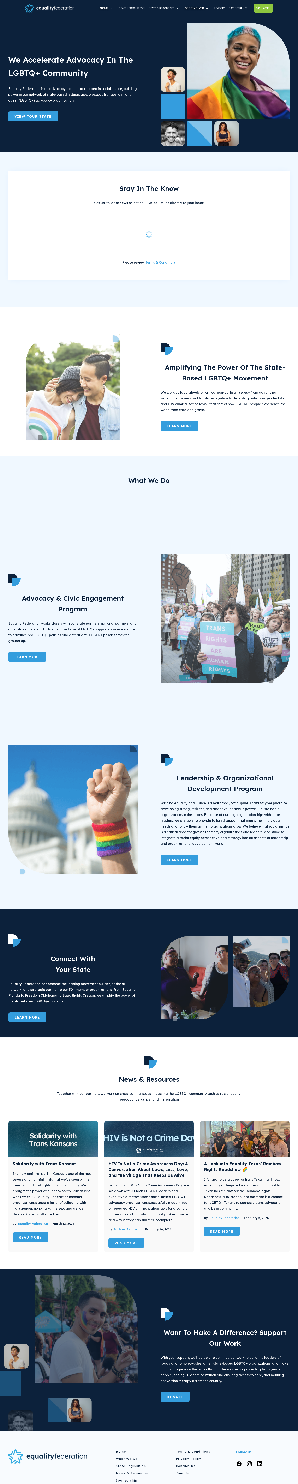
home (121, 1451)
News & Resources (132, 1473)
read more (30, 1237)
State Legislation (131, 1466)
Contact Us (185, 1466)
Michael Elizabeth (127, 1229)
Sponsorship (126, 1480)
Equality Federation (33, 1224)
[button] (107, 8)
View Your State (33, 116)
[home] (49, 8)
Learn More (179, 426)
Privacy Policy (188, 1459)
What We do (127, 1459)
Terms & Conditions (160, 262)
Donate (262, 8)
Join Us (182, 1473)
